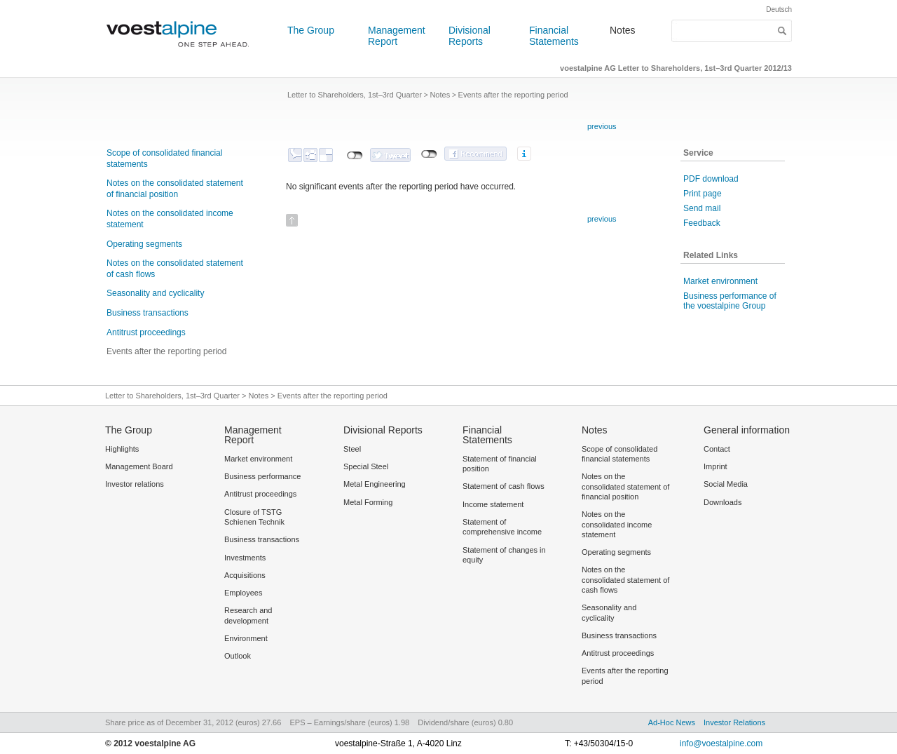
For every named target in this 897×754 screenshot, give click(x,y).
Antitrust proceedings (146, 332)
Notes (623, 30)
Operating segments (144, 244)
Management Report (396, 36)
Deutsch (779, 9)
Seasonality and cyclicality (155, 293)
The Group (310, 30)
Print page (702, 193)
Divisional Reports (469, 36)
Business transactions (148, 313)
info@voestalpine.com (721, 743)
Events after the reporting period (166, 351)
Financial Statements (554, 36)
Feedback (701, 223)
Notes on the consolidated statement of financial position (175, 188)
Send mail (701, 208)
